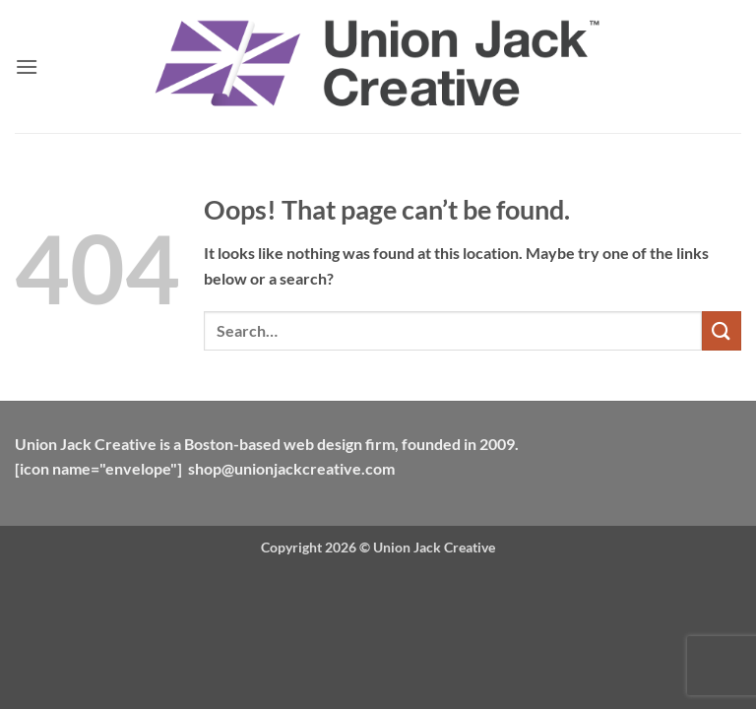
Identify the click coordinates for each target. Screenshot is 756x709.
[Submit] (721, 330)
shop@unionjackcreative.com (291, 468)
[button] (26, 66)
